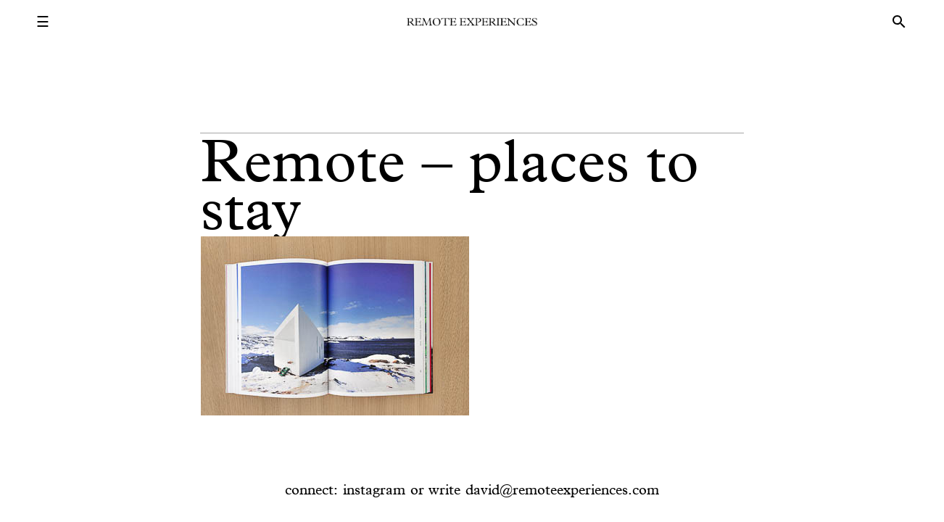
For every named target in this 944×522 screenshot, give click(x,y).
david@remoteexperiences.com (562, 489)
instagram (374, 489)
